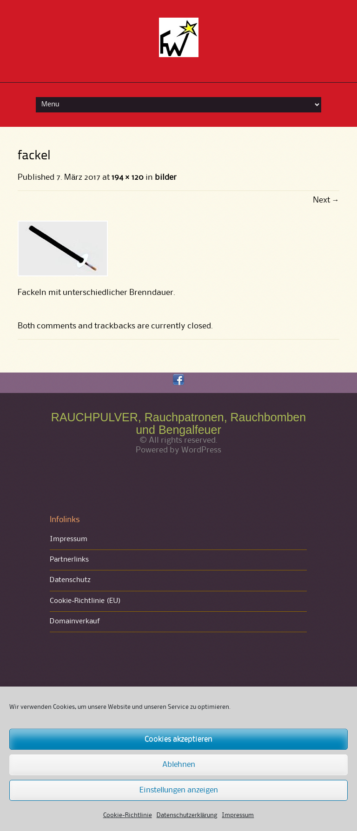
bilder (166, 177)
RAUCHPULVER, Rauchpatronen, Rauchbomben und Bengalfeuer (178, 424)
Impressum (238, 815)
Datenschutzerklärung (187, 815)
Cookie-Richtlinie (127, 815)
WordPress (201, 450)
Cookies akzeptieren (178, 739)
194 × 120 (127, 177)
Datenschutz (70, 580)
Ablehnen (178, 764)
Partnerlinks (69, 559)
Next (326, 200)
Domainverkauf (75, 621)
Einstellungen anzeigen (178, 790)
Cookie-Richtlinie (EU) (85, 601)
